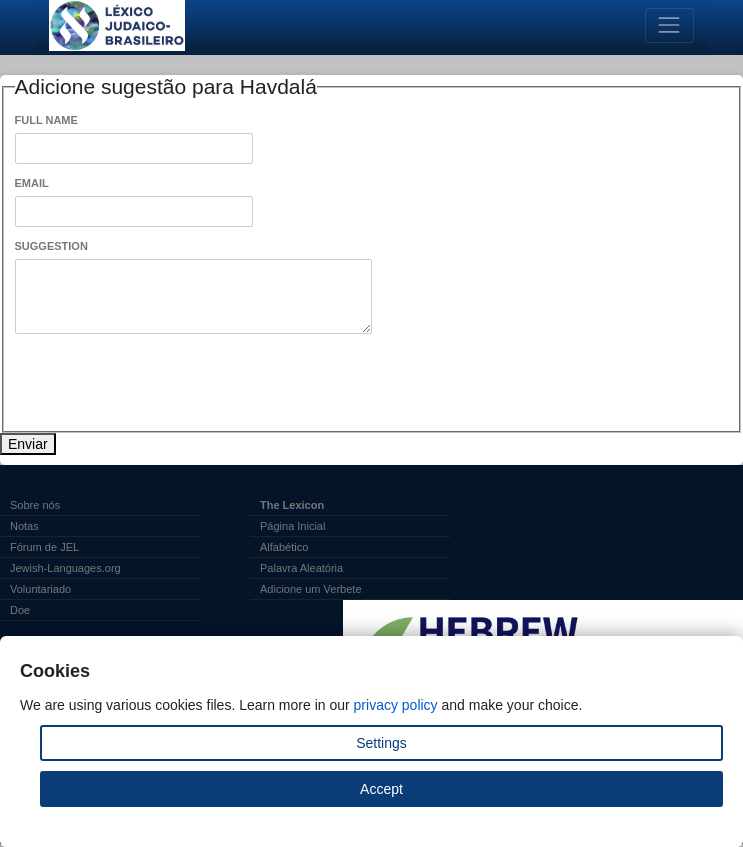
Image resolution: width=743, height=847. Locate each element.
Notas (24, 526)
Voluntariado (40, 589)
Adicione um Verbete (311, 589)
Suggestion (51, 246)
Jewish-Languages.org (65, 568)
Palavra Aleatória (301, 568)
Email (32, 183)
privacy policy (396, 705)
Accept (381, 789)
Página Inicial (292, 526)
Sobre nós (35, 505)
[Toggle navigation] (669, 25)
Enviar (28, 444)
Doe (20, 610)
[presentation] (167, 383)
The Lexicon (292, 505)
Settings (381, 743)
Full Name (46, 120)
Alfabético (284, 547)
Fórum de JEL (44, 547)
